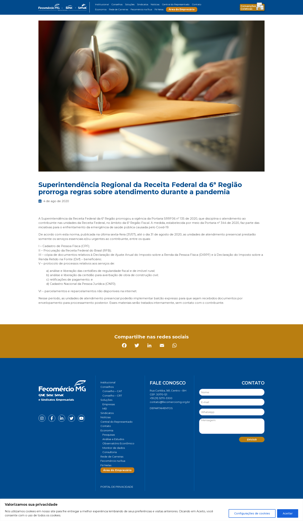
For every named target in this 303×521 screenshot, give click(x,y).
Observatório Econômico (118, 443)
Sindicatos (142, 4)
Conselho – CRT (112, 395)
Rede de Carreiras (118, 9)
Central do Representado (175, 4)
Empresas (108, 404)
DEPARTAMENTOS (161, 408)
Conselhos (117, 4)
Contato (196, 4)
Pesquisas (108, 434)
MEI (104, 408)
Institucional (102, 4)
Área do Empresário (182, 9)
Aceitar (288, 513)
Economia (100, 9)
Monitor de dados (113, 447)
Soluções (129, 4)
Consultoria (109, 452)
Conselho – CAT (112, 391)
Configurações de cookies (252, 513)
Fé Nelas (159, 9)
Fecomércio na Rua (141, 9)
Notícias (155, 4)
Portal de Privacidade (116, 486)
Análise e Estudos (113, 439)
